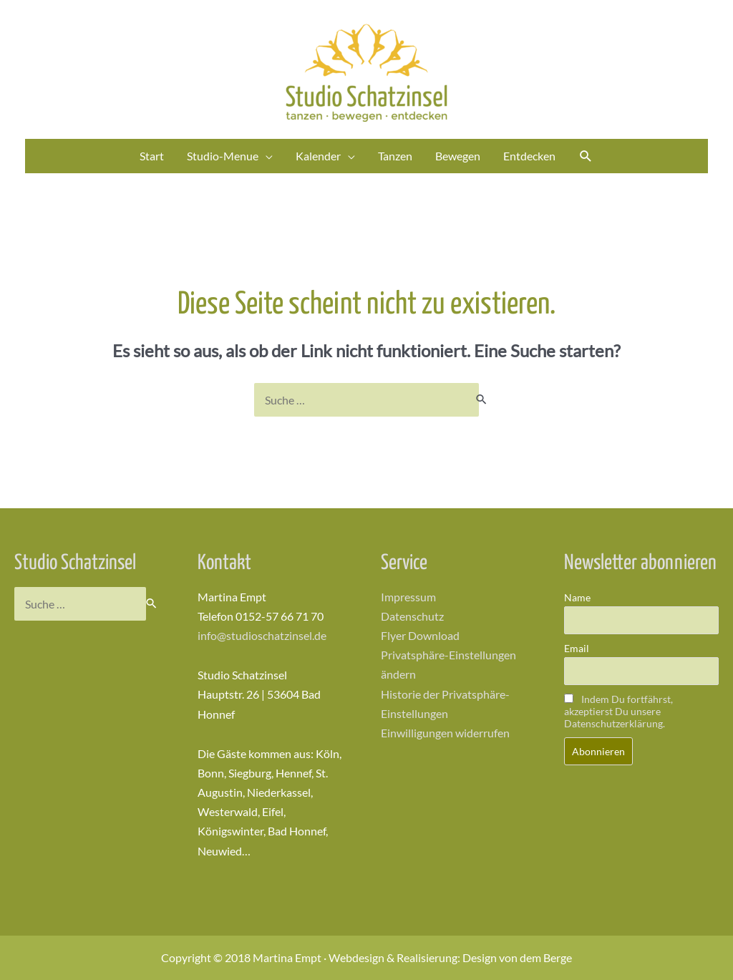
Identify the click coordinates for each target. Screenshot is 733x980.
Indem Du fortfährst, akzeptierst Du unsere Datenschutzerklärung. (618, 711)
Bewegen (457, 155)
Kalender (318, 155)
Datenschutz (412, 616)
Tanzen (395, 155)
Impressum (408, 596)
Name (577, 597)
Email (576, 648)
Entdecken (529, 155)
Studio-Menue (222, 155)
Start (152, 155)
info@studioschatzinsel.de (262, 635)
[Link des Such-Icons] (585, 156)
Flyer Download (420, 635)
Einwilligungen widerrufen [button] (445, 732)
